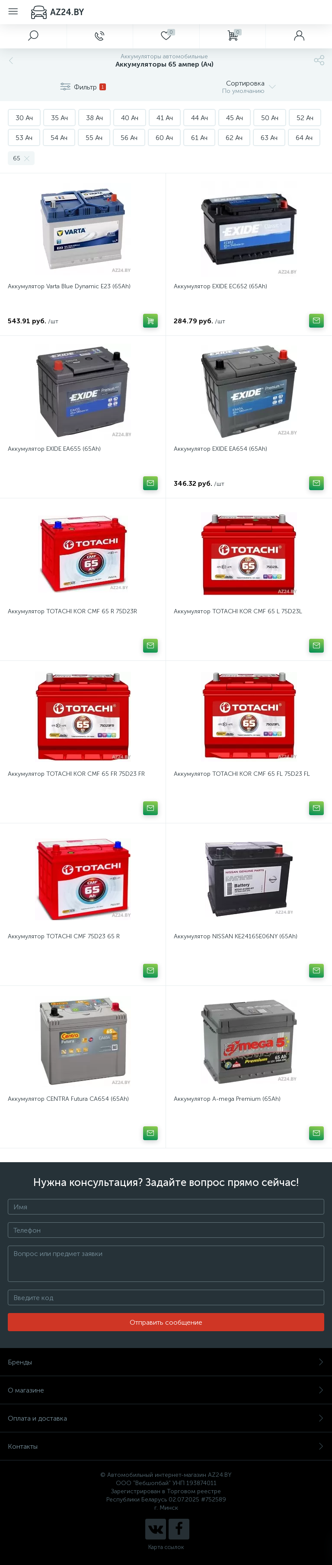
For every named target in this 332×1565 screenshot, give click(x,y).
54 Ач (59, 138)
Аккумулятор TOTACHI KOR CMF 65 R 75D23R (72, 611)
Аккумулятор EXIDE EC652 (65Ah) (220, 286)
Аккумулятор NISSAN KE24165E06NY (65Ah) (235, 936)
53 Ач (24, 138)
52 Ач (305, 118)
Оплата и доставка (166, 1418)
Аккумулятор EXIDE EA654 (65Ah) (220, 449)
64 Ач (304, 138)
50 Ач (269, 118)
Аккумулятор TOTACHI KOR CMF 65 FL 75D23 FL (242, 774)
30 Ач (24, 118)
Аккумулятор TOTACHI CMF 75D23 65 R (64, 936)
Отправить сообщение (166, 1322)
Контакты (166, 1446)
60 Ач (164, 138)
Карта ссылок (166, 1547)
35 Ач (59, 118)
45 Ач (234, 118)
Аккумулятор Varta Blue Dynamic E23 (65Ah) (69, 286)
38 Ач (94, 118)
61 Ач (199, 138)
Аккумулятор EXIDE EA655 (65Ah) (54, 449)
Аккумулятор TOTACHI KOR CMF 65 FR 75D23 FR (76, 774)
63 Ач (269, 138)
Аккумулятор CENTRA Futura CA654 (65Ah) (68, 1099)
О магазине (166, 1390)
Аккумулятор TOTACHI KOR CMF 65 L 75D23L (238, 611)
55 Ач (94, 138)
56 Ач (129, 138)
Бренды (166, 1362)
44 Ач (199, 118)
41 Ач (164, 118)
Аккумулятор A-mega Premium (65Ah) (227, 1099)
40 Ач (129, 118)
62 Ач (234, 138)
